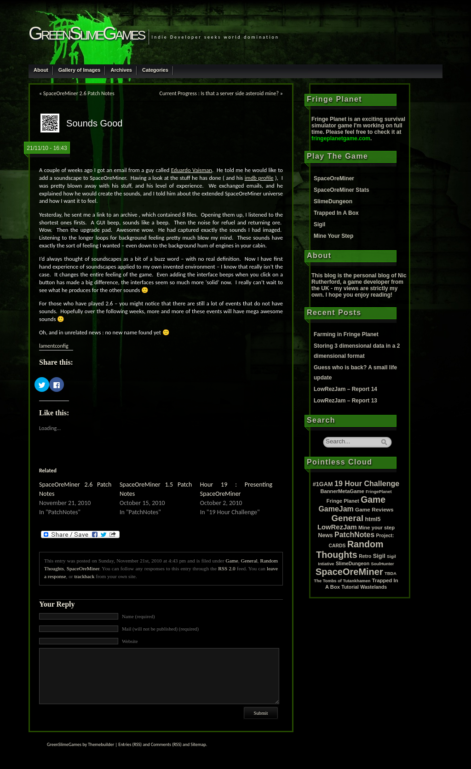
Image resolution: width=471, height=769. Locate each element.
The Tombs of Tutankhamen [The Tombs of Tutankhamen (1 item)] (342, 581)
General (249, 560)
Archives (121, 70)
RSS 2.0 (226, 568)
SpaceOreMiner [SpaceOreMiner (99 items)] (349, 572)
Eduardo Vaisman (191, 169)
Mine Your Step (333, 236)
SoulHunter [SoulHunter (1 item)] (382, 564)
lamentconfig (54, 346)
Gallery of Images (79, 70)
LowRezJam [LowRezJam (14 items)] (337, 527)
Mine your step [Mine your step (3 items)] (376, 527)
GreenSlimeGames (86, 33)
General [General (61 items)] (348, 518)
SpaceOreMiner (83, 568)
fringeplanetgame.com (340, 138)
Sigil (319, 224)
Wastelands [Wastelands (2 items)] (373, 587)
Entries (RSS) (130, 744)
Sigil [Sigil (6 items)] (379, 555)
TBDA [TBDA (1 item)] (390, 573)
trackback (84, 576)
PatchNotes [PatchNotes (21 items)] (354, 535)
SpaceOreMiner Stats (341, 190)
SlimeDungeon (333, 201)
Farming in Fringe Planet (346, 334)
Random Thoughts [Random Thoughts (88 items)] (349, 549)
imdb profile (259, 177)
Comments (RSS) (166, 744)
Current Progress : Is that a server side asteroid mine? (219, 93)
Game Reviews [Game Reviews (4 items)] (374, 509)
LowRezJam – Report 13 (345, 400)
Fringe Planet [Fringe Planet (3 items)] (343, 501)
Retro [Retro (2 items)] (365, 556)
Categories (155, 70)
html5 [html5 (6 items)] (372, 519)
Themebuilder (101, 744)
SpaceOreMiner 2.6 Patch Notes (79, 93)
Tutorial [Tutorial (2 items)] (350, 587)
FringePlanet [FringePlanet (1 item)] (379, 491)
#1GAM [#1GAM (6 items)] (323, 484)
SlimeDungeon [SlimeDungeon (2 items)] (352, 563)
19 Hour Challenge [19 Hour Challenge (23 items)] (366, 483)
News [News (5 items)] (325, 535)
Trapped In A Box (336, 213)
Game (232, 560)
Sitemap (198, 744)
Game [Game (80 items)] (373, 499)
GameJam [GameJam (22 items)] (335, 509)
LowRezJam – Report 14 (345, 389)
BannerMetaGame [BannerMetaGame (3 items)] (342, 491)
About (41, 70)
